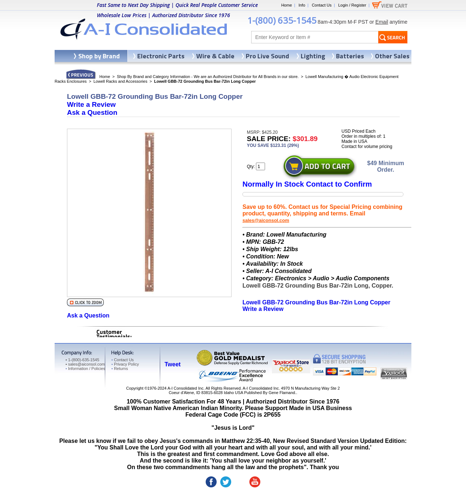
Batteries (350, 56)
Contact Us (321, 5)
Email (381, 22)
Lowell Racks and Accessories (120, 81)
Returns (119, 368)
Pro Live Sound (267, 56)
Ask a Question (92, 112)
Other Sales (392, 56)
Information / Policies (85, 368)
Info (302, 5)
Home (286, 5)
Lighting (313, 56)
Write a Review (91, 104)
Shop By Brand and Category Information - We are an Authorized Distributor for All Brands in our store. (208, 76)
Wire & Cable (215, 56)
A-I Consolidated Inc (185, 388)
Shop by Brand (99, 56)
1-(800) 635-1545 (281, 20)
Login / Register (352, 5)
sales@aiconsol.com (265, 220)
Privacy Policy (125, 364)
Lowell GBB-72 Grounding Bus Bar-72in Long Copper (316, 302)
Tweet (173, 364)
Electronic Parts (161, 56)
